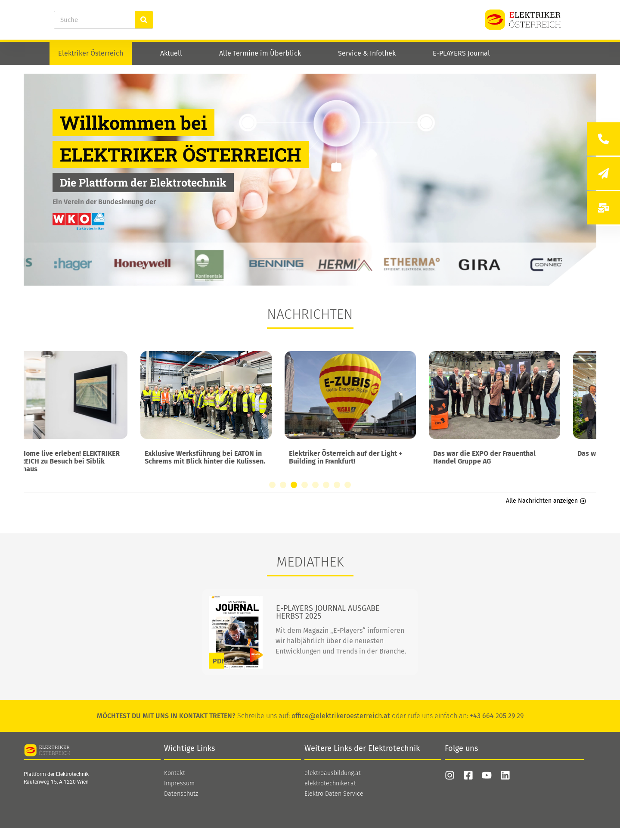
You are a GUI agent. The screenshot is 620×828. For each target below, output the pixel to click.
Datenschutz (181, 794)
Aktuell (171, 53)
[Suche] (144, 19)
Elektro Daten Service (333, 794)
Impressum (179, 784)
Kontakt (174, 773)
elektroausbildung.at (332, 773)
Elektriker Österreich (90, 53)
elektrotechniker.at (330, 784)
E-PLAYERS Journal (461, 53)
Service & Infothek (367, 53)
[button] (272, 485)
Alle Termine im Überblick (260, 53)
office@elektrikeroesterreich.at (340, 716)
